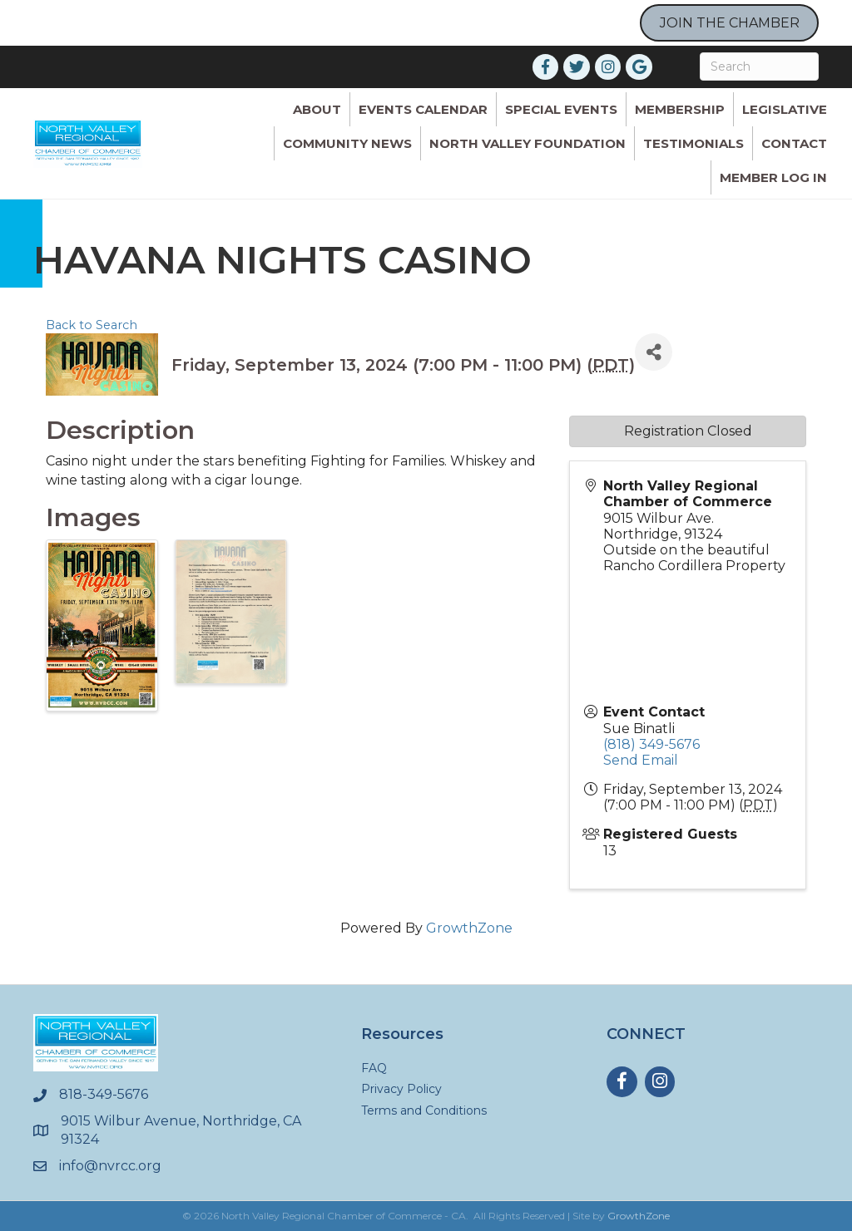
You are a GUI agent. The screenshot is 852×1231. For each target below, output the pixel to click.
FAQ (374, 1068)
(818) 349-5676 (651, 744)
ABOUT (317, 109)
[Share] (653, 352)
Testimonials (693, 143)
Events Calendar (423, 109)
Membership (680, 109)
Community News (347, 143)
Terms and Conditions (424, 1110)
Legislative (784, 109)
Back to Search (91, 325)
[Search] (759, 66)
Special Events (561, 109)
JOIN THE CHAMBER (730, 23)
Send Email (640, 760)
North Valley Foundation (527, 143)
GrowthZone (469, 928)
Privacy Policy (401, 1088)
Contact (794, 143)
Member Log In (773, 177)
